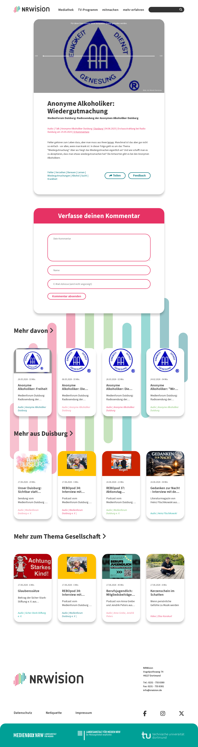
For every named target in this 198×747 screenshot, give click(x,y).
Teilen (115, 175)
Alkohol (76, 175)
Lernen (81, 172)
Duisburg (98, 128)
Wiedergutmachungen (59, 175)
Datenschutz (23, 713)
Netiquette (54, 713)
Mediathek (66, 10)
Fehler (50, 172)
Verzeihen (61, 172)
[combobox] (166, 9)
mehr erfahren (133, 10)
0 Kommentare (81, 132)
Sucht (84, 175)
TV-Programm (88, 10)
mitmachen (110, 10)
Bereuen (71, 172)
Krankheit (52, 179)
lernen (111, 142)
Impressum (83, 713)
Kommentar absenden (66, 296)
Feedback (139, 175)
